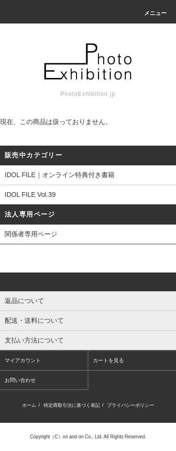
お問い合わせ (20, 380)
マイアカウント (23, 360)
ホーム (29, 405)
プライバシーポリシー (130, 405)
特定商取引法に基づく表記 (72, 405)
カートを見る (108, 360)
